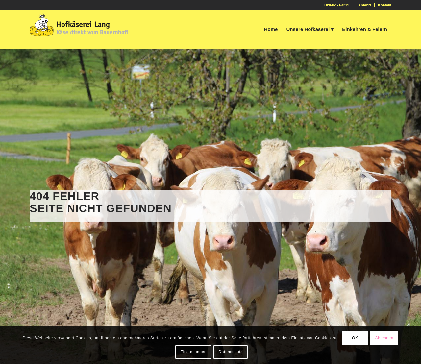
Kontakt (384, 5)
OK (355, 338)
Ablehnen (384, 338)
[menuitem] (364, 5)
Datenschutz (230, 352)
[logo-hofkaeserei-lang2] (79, 29)
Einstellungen (193, 352)
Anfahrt (363, 5)
